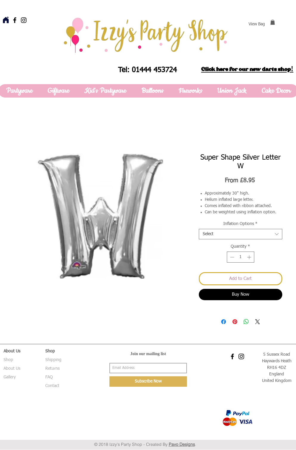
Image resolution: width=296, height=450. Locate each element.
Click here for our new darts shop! (247, 69)
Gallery (10, 377)
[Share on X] (257, 321)
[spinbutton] (240, 257)
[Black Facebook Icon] (14, 20)
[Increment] (249, 257)
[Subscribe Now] (148, 381)
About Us (12, 368)
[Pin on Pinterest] (234, 321)
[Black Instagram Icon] (23, 20)
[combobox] (240, 234)
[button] (272, 22)
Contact (52, 386)
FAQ (49, 377)
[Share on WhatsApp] (246, 321)
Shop (8, 360)
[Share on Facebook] (223, 321)
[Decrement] (231, 257)
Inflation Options (240, 224)
